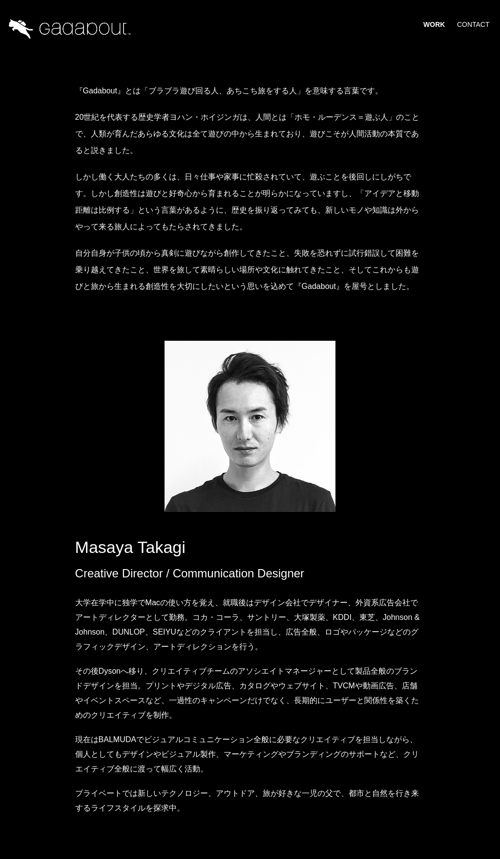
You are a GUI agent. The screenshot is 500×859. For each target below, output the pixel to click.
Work (434, 24)
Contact (473, 24)
